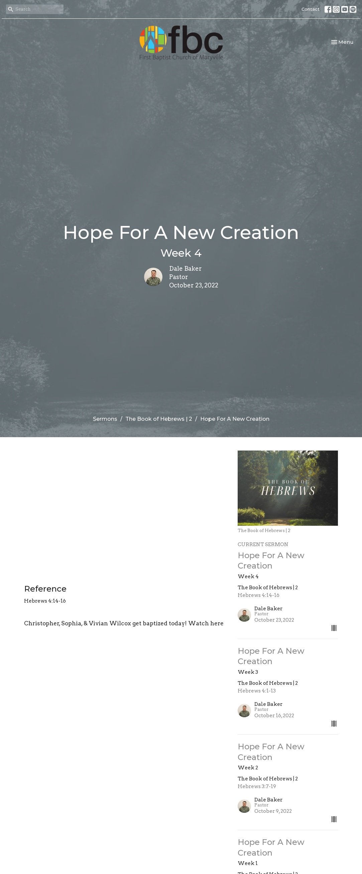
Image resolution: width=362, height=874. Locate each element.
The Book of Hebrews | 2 (158, 419)
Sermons (105, 419)
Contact (310, 9)
